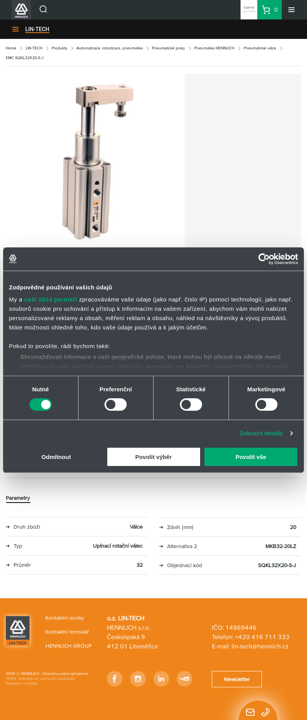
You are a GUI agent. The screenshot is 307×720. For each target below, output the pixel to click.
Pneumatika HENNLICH (214, 48)
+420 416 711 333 (262, 636)
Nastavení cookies (22, 683)
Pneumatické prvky (168, 48)
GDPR (11, 678)
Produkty (59, 48)
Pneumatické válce (260, 48)
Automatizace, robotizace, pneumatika (110, 48)
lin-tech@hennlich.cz (260, 646)
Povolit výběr (153, 457)
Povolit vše (250, 457)
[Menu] (291, 9)
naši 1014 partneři (50, 299)
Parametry (18, 498)
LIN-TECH (37, 29)
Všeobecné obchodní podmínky (46, 678)
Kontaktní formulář (67, 632)
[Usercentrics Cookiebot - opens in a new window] (264, 259)
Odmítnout (56, 457)
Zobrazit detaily (261, 433)
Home (11, 48)
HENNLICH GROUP (68, 646)
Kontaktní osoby (64, 618)
